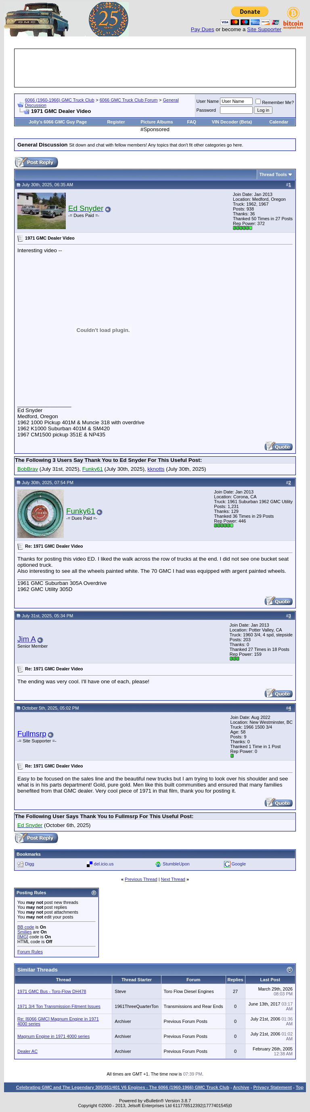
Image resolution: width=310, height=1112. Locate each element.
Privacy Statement (272, 1087)
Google (239, 863)
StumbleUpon (176, 863)
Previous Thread (141, 879)
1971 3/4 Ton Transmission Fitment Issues (59, 1006)
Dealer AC (27, 1051)
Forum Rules (30, 951)
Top (300, 1087)
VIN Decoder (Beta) (232, 121)
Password (206, 110)
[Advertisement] (162, 68)
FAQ (192, 121)
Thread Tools (273, 174)
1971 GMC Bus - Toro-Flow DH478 (51, 991)
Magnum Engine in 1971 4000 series (53, 1036)
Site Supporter (264, 29)
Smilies (24, 931)
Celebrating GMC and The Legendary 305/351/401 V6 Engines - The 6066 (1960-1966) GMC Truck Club (122, 1087)
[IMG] (22, 936)
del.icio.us (104, 863)
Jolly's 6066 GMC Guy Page (58, 121)
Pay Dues (202, 29)
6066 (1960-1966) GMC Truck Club (59, 100)
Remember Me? (275, 102)
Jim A (26, 639)
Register (116, 121)
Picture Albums (156, 121)
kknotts (155, 469)
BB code (25, 927)
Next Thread (173, 879)
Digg (29, 863)
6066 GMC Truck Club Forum (129, 100)
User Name (208, 101)
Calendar (278, 121)
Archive (241, 1087)
